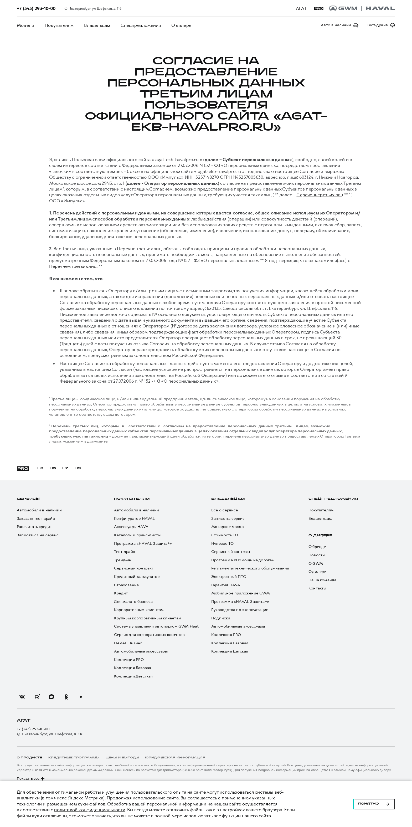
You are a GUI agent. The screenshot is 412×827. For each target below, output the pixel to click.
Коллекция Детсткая (133, 676)
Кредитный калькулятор (136, 576)
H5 (53, 468)
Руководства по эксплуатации (240, 609)
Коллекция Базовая (132, 667)
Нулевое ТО (222, 543)
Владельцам (97, 25)
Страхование (126, 585)
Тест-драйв (124, 551)
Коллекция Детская (229, 651)
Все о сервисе (224, 510)
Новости (316, 555)
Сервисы (28, 499)
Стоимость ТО (224, 535)
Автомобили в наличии (39, 510)
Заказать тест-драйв (36, 518)
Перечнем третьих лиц (73, 266)
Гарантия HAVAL (227, 585)
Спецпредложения (141, 25)
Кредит (121, 593)
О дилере (181, 25)
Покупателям (59, 25)
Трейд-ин (123, 560)
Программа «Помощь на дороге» (242, 560)
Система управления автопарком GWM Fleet (156, 626)
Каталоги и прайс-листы (137, 535)
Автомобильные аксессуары (141, 651)
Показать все (31, 778)
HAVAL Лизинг (128, 643)
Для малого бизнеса (133, 601)
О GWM (315, 563)
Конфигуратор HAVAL (134, 518)
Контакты (317, 588)
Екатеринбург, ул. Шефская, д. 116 (50, 734)
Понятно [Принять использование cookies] (374, 803)
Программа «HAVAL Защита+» (143, 543)
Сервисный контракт (133, 568)
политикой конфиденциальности (89, 810)
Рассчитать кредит (34, 526)
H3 (40, 468)
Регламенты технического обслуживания (250, 568)
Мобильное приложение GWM (240, 593)
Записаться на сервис (38, 535)
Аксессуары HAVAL (132, 526)
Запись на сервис (228, 518)
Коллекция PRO (129, 659)
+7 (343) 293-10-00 (33, 729)
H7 (65, 468)
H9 (78, 468)
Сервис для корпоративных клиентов (149, 634)
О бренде (317, 546)
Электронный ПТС (228, 576)
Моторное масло (227, 526)
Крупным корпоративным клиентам (147, 618)
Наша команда (322, 580)
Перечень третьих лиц (319, 195)
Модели (25, 25)
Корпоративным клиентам (139, 609)
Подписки (220, 618)
